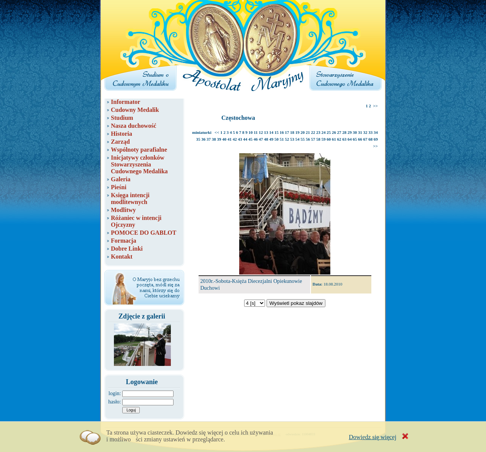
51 (282, 139)
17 (287, 132)
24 (324, 132)
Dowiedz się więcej (372, 437)
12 (261, 132)
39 (219, 139)
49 (271, 139)
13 (266, 132)
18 (292, 132)
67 (365, 139)
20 (303, 132)
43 (240, 139)
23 (318, 132)
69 (376, 139)
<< (217, 132)
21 (308, 132)
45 (250, 139)
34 (376, 132)
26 (334, 132)
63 (344, 139)
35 (198, 139)
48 (266, 139)
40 (224, 139)
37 (209, 139)
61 (334, 139)
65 (355, 139)
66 (360, 139)
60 (329, 139)
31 (360, 132)
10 (251, 132)
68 (370, 139)
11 (255, 132)
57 (313, 139)
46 (256, 139)
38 (214, 139)
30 (355, 132)
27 (339, 132)
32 (365, 132)
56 (308, 139)
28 (344, 132)
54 (297, 139)
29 (349, 132)
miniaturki (201, 132)
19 (297, 132)
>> (375, 106)
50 (277, 139)
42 (235, 139)
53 (292, 139)
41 (229, 139)
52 (287, 139)
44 (245, 139)
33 (370, 132)
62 (339, 139)
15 (277, 132)
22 (313, 132)
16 (282, 132)
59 (324, 139)
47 (261, 139)
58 (318, 139)
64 (349, 139)
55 (303, 139)
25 (329, 132)
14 (271, 132)
